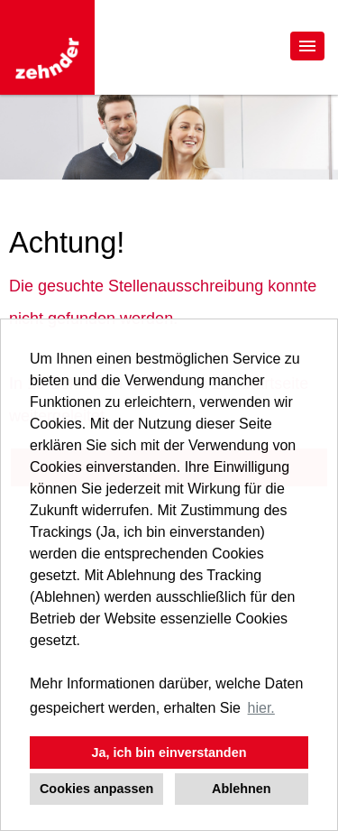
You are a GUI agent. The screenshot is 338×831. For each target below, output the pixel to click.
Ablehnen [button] (241, 788)
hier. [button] (261, 708)
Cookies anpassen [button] (96, 788)
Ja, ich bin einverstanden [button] (169, 752)
